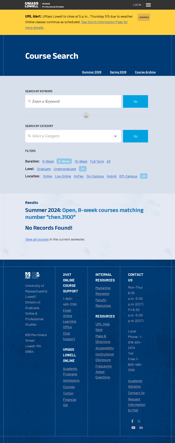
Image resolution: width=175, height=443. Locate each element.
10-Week (81, 161)
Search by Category (39, 126)
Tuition (68, 393)
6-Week (48, 161)
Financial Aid (69, 402)
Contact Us (136, 392)
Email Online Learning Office (69, 318)
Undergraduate (65, 169)
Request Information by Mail (136, 404)
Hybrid (111, 176)
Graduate (44, 169)
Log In (137, 4)
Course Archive (145, 72)
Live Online (63, 176)
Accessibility (104, 348)
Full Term (97, 161)
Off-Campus (128, 176)
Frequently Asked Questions (103, 371)
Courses (69, 387)
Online (47, 176)
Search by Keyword (38, 91)
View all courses (37, 239)
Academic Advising (135, 383)
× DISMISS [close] (144, 17)
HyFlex (79, 176)
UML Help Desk (102, 327)
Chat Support (69, 336)
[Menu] (148, 5)
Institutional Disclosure (104, 357)
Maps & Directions (103, 339)
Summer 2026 (91, 72)
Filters (30, 150)
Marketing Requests (102, 291)
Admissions (71, 380)
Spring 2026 (118, 72)
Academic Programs (70, 371)
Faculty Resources (103, 302)
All (108, 161)
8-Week (64, 161)
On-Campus (95, 176)
